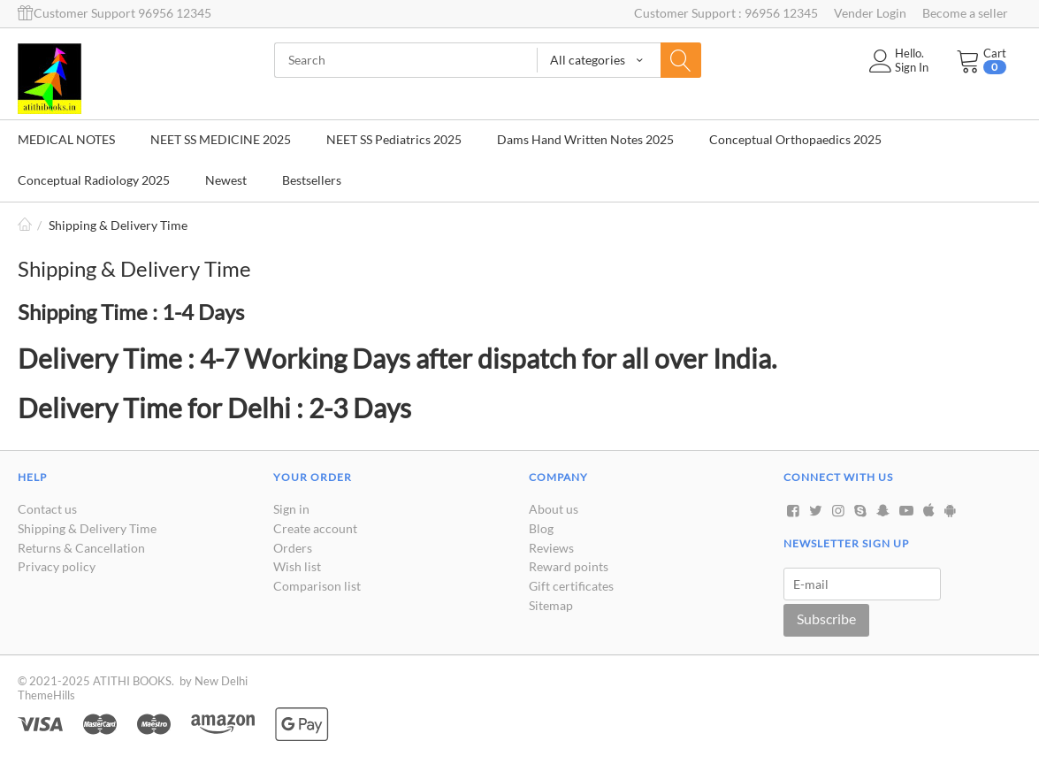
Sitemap (551, 605)
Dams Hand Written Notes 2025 (585, 139)
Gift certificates (571, 585)
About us (553, 508)
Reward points (568, 566)
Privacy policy (56, 566)
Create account (315, 528)
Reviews (551, 547)
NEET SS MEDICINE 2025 (220, 139)
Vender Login (870, 12)
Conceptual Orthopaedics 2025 (795, 139)
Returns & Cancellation (81, 547)
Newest (226, 179)
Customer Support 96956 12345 (114, 12)
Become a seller (965, 12)
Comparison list (317, 585)
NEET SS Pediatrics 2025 (394, 139)
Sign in (291, 508)
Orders (292, 547)
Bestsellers (311, 179)
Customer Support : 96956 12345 (726, 12)
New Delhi (221, 681)
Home (25, 225)
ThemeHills (46, 695)
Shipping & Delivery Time (87, 528)
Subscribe (826, 618)
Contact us (47, 508)
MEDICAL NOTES (66, 139)
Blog (541, 528)
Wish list (297, 566)
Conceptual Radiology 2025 (94, 179)
